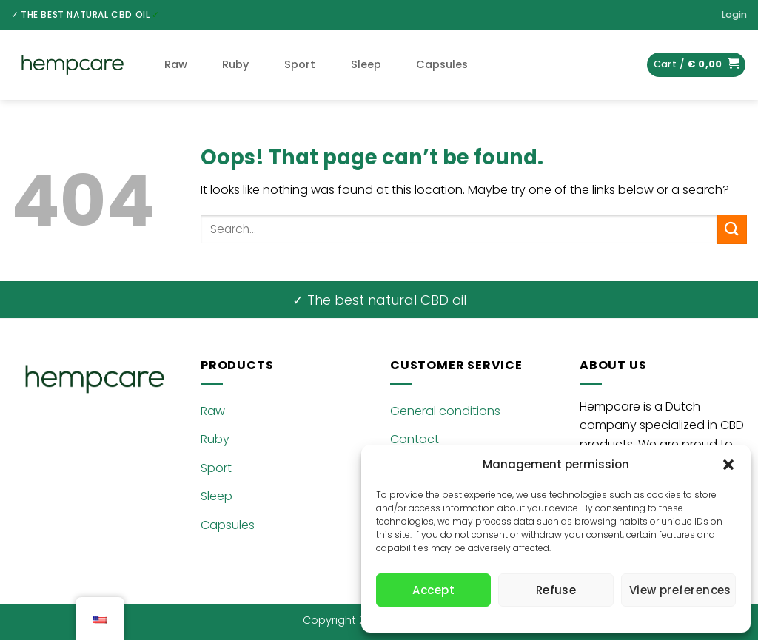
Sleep (366, 64)
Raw (175, 64)
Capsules (442, 64)
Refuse (556, 590)
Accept (433, 590)
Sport (299, 64)
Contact (414, 439)
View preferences (680, 590)
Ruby (235, 64)
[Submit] (732, 229)
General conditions (445, 411)
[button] (728, 464)
